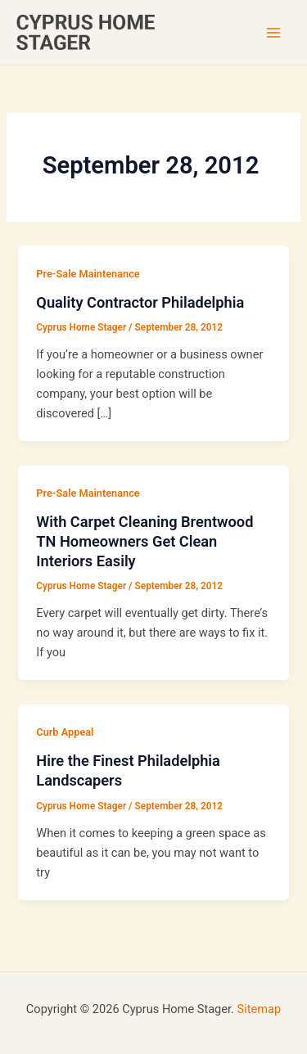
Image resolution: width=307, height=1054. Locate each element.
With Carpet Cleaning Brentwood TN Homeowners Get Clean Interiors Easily (144, 541)
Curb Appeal (64, 732)
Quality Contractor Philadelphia (140, 302)
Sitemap (259, 1009)
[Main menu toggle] (273, 33)
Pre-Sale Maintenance (87, 274)
